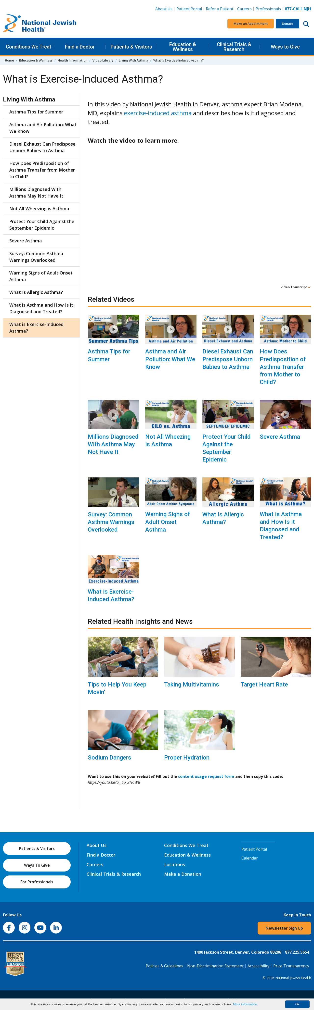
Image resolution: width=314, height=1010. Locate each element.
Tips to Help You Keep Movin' (117, 688)
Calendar (249, 858)
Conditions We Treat (28, 47)
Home (9, 60)
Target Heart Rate (264, 684)
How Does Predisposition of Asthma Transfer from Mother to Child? (283, 367)
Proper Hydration (186, 757)
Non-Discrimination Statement (215, 966)
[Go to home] (40, 24)
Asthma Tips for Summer (109, 355)
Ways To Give (37, 865)
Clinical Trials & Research (234, 46)
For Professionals (36, 882)
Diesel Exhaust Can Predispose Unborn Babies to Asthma (227, 359)
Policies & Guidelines (164, 966)
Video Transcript (296, 287)
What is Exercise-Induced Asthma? (111, 595)
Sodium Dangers (109, 757)
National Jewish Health (293, 977)
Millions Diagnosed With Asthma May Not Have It (113, 444)
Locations (174, 864)
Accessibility (258, 966)
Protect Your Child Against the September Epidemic (226, 448)
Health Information (72, 60)
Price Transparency (291, 966)
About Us (163, 9)
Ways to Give (285, 47)
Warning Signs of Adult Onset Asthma (167, 522)
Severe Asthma (280, 436)
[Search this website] (306, 24)
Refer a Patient (219, 9)
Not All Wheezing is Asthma (168, 440)
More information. (245, 1004)
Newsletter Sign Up (284, 928)
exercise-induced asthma (158, 113)
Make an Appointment (251, 23)
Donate (287, 23)
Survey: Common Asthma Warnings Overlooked (111, 522)
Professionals (268, 9)
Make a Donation (182, 874)
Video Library (103, 60)
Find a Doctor (80, 47)
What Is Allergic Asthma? (223, 518)
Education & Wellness (182, 46)
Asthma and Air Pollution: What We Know (170, 359)
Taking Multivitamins (191, 684)
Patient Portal (189, 9)
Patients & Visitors (131, 47)
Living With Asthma (133, 60)
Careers (244, 9)
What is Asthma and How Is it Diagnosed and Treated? (281, 526)
